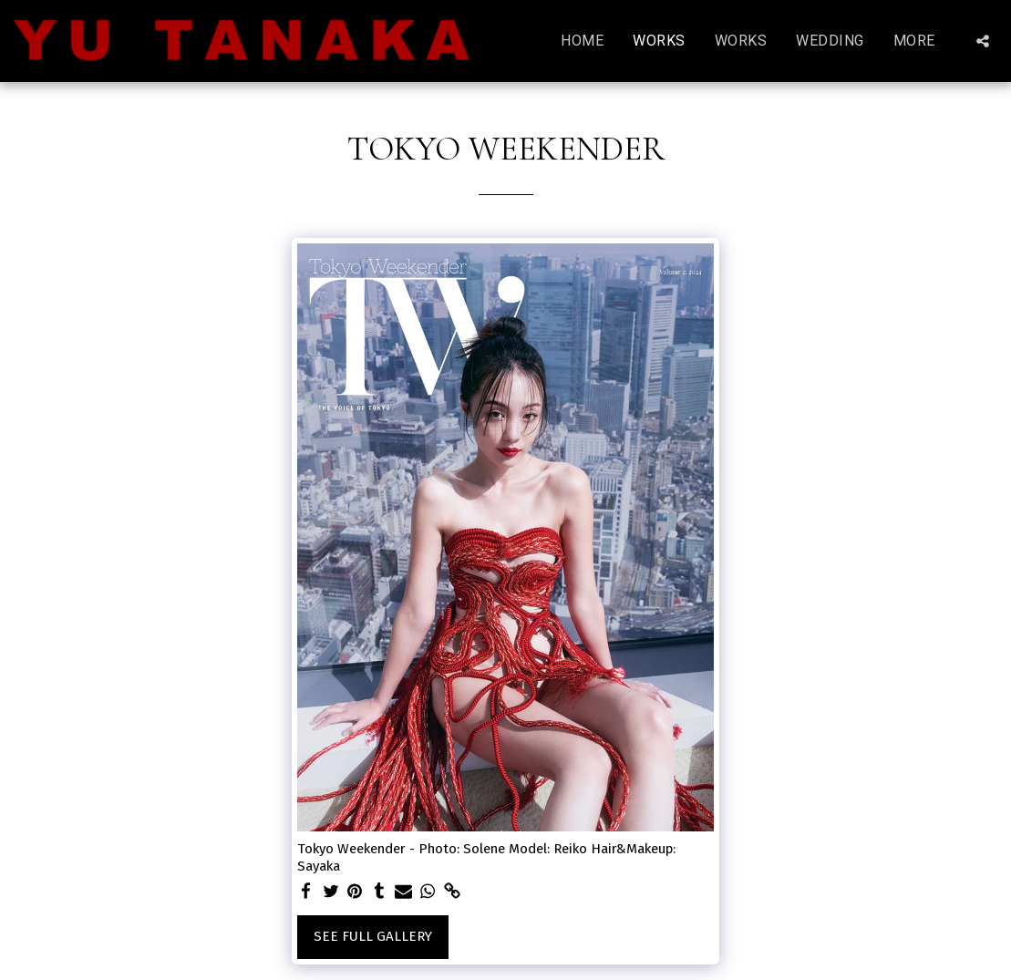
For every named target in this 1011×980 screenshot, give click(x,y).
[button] (982, 41)
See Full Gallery (373, 936)
